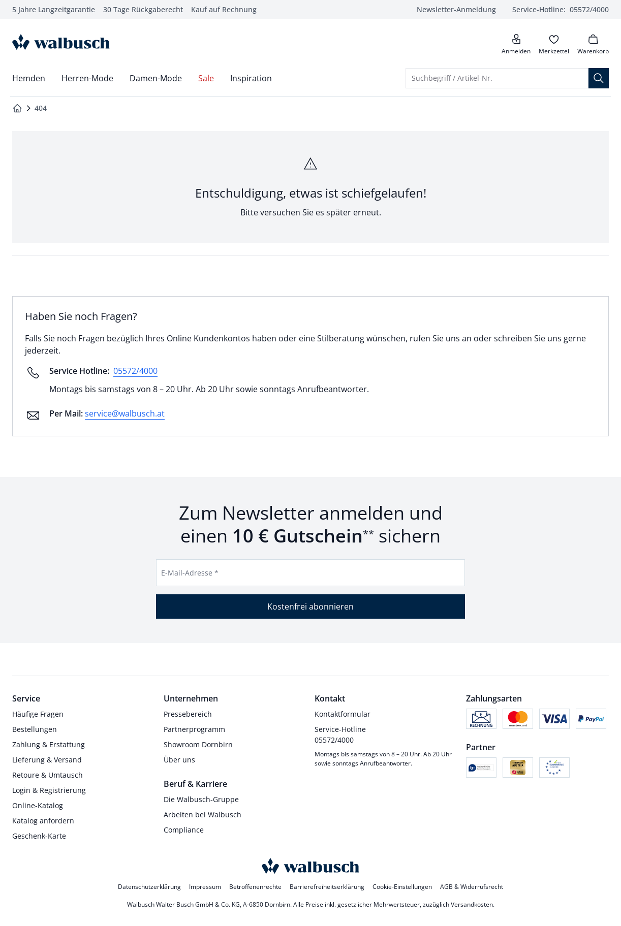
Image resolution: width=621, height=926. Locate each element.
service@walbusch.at (125, 413)
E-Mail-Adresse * (190, 573)
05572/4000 (135, 370)
